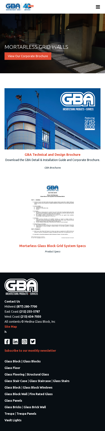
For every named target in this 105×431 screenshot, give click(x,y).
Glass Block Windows (37, 387)
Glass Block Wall (16, 394)
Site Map (10, 326)
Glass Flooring (14, 374)
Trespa (9, 413)
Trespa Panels (26, 413)
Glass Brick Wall (35, 407)
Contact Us (12, 301)
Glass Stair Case (15, 381)
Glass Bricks (13, 407)
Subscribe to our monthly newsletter (30, 350)
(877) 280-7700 (26, 306)
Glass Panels (13, 400)
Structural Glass (38, 374)
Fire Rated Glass (41, 394)
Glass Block (12, 387)
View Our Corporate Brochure (28, 56)
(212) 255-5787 (29, 311)
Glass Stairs (61, 381)
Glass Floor (12, 367)
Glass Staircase (40, 381)
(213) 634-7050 (30, 316)
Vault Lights (13, 420)
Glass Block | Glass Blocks (22, 361)
